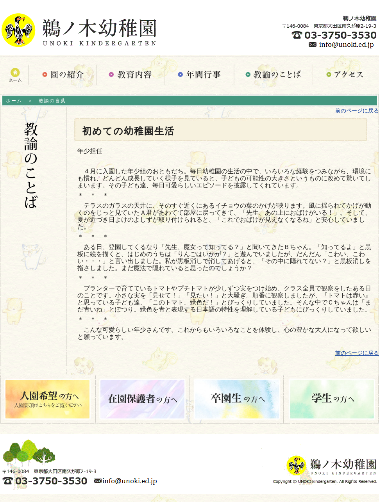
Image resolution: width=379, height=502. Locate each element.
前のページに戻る (357, 110)
